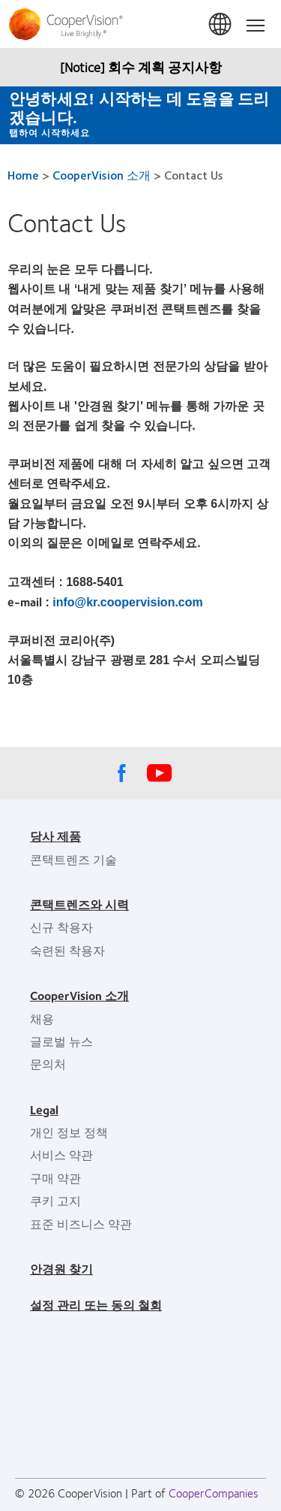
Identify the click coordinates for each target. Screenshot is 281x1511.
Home (23, 174)
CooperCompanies (214, 1492)
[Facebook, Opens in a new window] (122, 776)
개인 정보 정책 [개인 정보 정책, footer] (69, 1132)
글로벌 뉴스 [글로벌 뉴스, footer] (61, 1041)
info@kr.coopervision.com (127, 602)
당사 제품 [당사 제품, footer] (55, 836)
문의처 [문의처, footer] (48, 1063)
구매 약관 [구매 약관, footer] (55, 1177)
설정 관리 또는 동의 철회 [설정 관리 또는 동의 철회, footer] (96, 1304)
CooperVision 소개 (101, 174)
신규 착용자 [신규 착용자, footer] (61, 926)
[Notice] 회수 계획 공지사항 (141, 66)
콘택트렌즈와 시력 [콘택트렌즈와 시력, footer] (79, 904)
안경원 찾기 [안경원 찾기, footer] (61, 1268)
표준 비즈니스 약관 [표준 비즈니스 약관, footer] (81, 1223)
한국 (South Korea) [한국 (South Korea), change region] (221, 25)
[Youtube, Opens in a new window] (159, 776)
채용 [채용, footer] (42, 1018)
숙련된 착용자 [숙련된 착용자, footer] (67, 950)
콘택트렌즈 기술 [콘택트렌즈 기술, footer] (73, 859)
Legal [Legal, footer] (44, 1109)
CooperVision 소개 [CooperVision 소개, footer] (79, 995)
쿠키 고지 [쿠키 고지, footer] (55, 1200)
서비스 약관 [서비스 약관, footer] (61, 1154)
